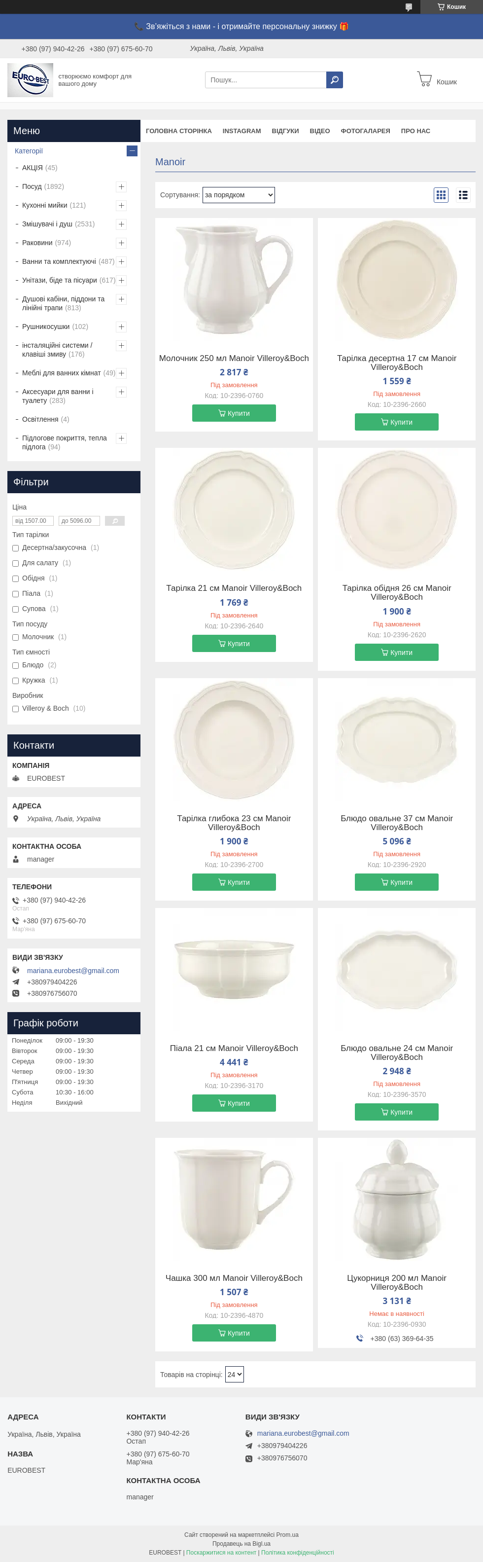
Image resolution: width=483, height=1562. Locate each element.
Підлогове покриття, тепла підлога (64, 442)
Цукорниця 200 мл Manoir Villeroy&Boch (397, 1283)
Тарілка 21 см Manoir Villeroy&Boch (234, 588)
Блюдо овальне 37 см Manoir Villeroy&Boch (397, 823)
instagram (242, 131)
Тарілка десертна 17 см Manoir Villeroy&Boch (396, 363)
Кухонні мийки (44, 205)
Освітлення (40, 419)
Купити (239, 413)
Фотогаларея (365, 131)
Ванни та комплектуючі (59, 261)
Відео (320, 131)
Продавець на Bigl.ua (241, 1543)
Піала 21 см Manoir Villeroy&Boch (234, 1048)
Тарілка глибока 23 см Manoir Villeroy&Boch (234, 823)
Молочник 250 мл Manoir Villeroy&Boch (234, 358)
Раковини (37, 243)
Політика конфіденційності (297, 1552)
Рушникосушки (45, 326)
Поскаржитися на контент (221, 1552)
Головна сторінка (179, 131)
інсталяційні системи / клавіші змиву (57, 349)
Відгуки (285, 131)
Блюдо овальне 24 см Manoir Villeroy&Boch (397, 1053)
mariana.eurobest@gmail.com (73, 971)
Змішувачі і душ (47, 224)
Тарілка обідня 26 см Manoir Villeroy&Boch (397, 593)
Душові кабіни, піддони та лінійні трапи (63, 303)
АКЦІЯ (32, 168)
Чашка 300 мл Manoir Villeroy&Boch (234, 1278)
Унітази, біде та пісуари (59, 280)
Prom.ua (287, 1534)
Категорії (29, 151)
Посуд (32, 186)
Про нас (415, 131)
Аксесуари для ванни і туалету (58, 396)
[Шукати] (334, 80)
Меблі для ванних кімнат (61, 373)
